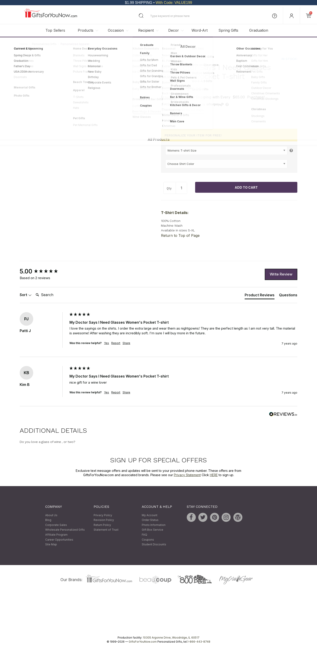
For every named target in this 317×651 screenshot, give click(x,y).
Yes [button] (106, 343)
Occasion (116, 30)
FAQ (144, 534)
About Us (51, 515)
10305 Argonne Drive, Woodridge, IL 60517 (171, 637)
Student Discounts (154, 544)
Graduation (258, 30)
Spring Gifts (228, 30)
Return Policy (102, 525)
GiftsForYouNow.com (143, 641)
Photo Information (154, 525)
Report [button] (115, 343)
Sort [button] (26, 295)
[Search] (52, 295)
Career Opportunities (59, 539)
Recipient (146, 30)
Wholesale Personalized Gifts (65, 530)
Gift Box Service (152, 530)
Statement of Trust (106, 530)
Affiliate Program (56, 534)
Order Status (150, 520)
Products (85, 30)
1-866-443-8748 (198, 641)
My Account (149, 515)
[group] (43, 271)
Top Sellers (55, 30)
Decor (173, 30)
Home (24, 44)
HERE (214, 475)
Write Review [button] (281, 274)
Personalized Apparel (75, 44)
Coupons (148, 539)
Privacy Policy (103, 515)
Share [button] (126, 343)
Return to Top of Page (180, 235)
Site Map (51, 544)
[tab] (259, 295)
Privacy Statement (187, 475)
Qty (169, 188)
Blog (48, 520)
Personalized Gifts (44, 44)
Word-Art (200, 30)
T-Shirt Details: (175, 212)
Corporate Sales (56, 525)
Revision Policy (104, 520)
